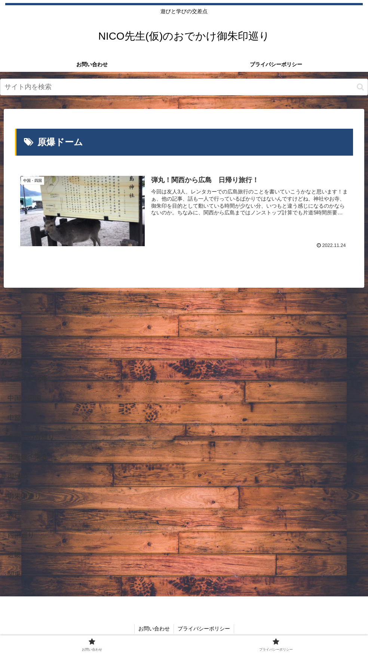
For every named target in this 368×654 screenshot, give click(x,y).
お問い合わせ (154, 629)
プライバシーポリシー (204, 629)
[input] (184, 87)
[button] (360, 87)
